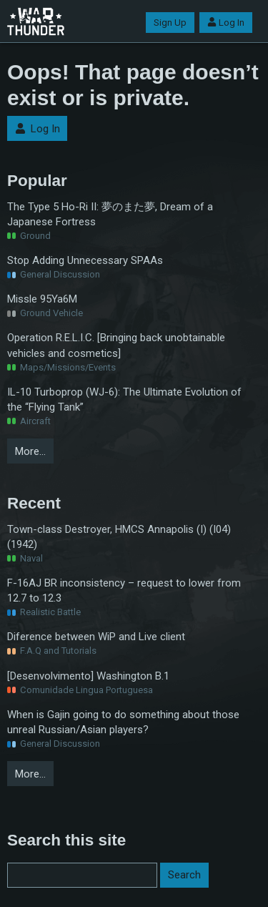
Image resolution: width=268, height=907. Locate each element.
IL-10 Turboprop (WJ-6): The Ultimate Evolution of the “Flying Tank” (124, 399)
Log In (225, 22)
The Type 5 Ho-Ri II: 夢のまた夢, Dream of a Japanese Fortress (110, 214)
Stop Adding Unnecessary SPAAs (85, 260)
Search (184, 874)
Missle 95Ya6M (42, 299)
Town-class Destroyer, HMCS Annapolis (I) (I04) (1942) (119, 537)
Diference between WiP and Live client (96, 636)
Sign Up (170, 22)
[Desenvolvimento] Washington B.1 (88, 676)
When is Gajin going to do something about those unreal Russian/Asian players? (123, 722)
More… (30, 451)
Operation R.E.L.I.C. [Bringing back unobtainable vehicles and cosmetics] (116, 345)
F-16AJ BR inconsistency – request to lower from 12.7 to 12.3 (124, 590)
